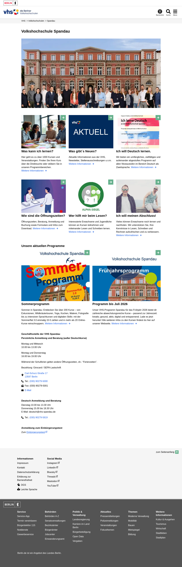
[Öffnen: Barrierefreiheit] (160, 12)
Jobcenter (50, 534)
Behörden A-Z (52, 516)
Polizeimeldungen (109, 521)
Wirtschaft (161, 528)
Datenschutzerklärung (28, 472)
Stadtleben (161, 533)
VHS (23, 21)
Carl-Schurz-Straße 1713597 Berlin (36, 375)
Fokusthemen (107, 530)
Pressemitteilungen (110, 516)
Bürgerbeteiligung (81, 532)
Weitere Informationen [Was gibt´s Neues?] (80, 164)
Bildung (132, 534)
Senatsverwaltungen (55, 521)
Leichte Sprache (27, 489)
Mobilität (132, 521)
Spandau (51, 21)
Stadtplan (161, 537)
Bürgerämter (51, 530)
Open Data (78, 536)
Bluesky (51, 472)
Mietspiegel (134, 530)
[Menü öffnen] (175, 12)
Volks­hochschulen (36, 21)
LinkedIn (51, 467)
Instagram (52, 463)
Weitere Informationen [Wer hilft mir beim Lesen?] (80, 232)
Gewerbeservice (25, 534)
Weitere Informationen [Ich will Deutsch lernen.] (142, 167)
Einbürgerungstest (35, 432)
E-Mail (28, 390)
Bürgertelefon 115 (26, 525)
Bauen (131, 525)
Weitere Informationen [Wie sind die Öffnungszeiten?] (44, 228)
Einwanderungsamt (54, 539)
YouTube (51, 486)
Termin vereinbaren (27, 521)
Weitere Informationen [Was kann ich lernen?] (32, 170)
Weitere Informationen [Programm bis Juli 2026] (123, 323)
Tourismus (161, 524)
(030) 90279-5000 (39, 381)
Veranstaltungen (108, 525)
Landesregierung (81, 519)
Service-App (23, 516)
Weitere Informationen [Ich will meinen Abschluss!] (127, 235)
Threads (51, 476)
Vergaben (77, 541)
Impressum (22, 463)
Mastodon (52, 481)
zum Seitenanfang (165, 452)
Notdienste (22, 530)
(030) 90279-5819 (39, 417)
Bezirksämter (51, 525)
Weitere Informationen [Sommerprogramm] (56, 323)
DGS (21, 485)
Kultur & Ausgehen (165, 519)
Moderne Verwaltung (138, 516)
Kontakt (21, 467)
